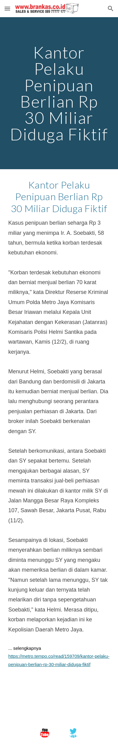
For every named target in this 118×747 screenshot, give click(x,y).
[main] (59, 93)
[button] (7, 8)
